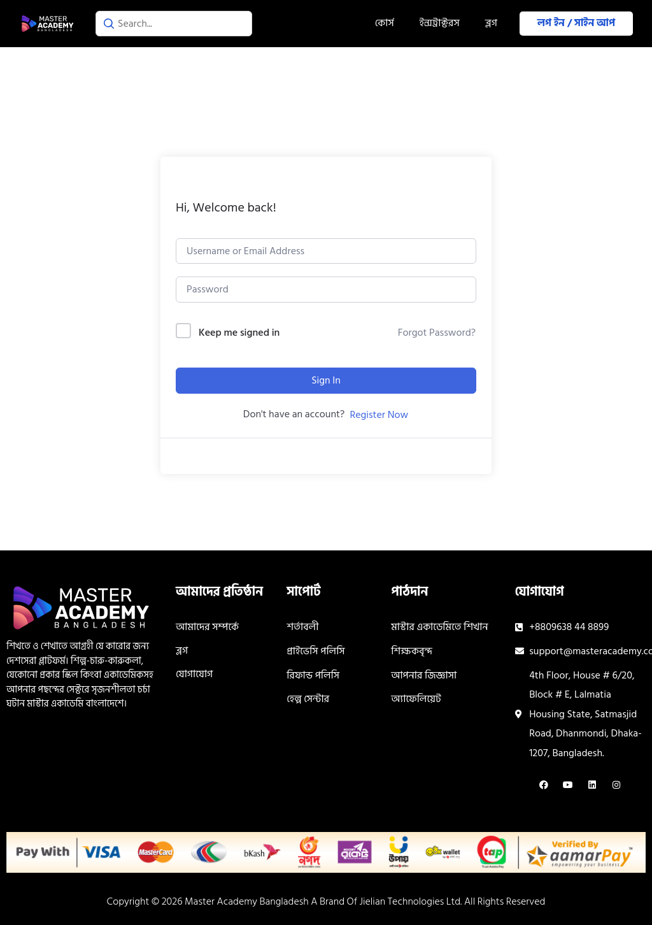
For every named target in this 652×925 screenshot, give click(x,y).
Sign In (326, 380)
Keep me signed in (239, 333)
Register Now (379, 414)
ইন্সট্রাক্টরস (440, 23)
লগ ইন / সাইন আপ (576, 23)
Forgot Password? (437, 332)
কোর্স (384, 23)
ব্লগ (491, 23)
